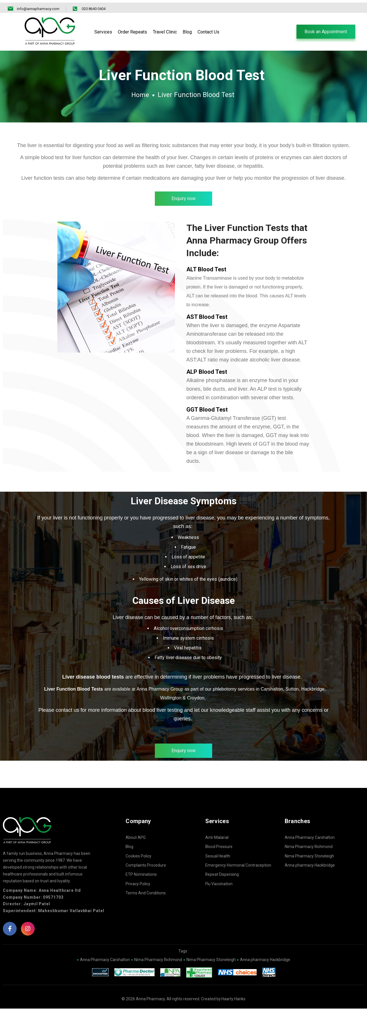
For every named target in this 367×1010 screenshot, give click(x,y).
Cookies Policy (138, 857)
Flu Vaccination (219, 885)
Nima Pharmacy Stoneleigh (309, 857)
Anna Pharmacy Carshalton (310, 839)
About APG (136, 839)
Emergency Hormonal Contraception (238, 866)
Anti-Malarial (217, 839)
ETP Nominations (141, 876)
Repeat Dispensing (222, 876)
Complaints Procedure (146, 866)
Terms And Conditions (146, 894)
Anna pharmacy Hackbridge (310, 866)
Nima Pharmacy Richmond (309, 848)
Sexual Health (217, 857)
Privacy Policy (138, 885)
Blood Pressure (219, 848)
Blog (130, 848)
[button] (325, 29)
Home (140, 95)
